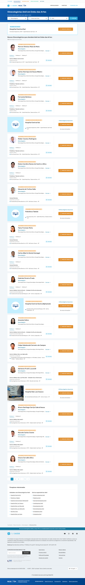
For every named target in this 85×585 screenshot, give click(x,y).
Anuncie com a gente (43, 558)
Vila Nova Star (14, 511)
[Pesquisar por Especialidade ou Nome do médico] (26, 18)
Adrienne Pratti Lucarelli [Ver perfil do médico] (27, 369)
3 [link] (18, 479)
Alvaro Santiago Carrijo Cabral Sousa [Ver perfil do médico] (31, 407)
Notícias (42, 1)
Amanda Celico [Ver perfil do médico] (23, 320)
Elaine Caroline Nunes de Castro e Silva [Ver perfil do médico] (32, 164)
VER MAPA (49, 60)
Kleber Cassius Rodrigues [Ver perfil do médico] (27, 139)
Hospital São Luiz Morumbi (15, 379)
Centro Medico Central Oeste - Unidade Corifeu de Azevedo (25, 290)
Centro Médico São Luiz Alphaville (19, 354)
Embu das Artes (33, 525)
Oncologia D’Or (58, 581)
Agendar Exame (25, 1)
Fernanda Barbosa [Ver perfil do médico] (24, 97)
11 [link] (24, 479)
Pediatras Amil (36, 498)
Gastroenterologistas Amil (39, 500)
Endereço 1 (12, 55)
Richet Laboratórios (73, 581)
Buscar (73, 18)
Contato (60, 558)
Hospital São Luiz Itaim (16, 514)
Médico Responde (34, 1)
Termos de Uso (62, 555)
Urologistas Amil (37, 514)
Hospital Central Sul (18, 29)
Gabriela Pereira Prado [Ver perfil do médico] (26, 278)
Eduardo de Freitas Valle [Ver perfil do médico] (27, 189)
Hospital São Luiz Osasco (14, 199)
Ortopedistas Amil (37, 511)
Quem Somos (42, 549)
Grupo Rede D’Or (49, 575)
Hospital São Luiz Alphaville (15, 355)
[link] (28, 479)
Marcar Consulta (17, 525)
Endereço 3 (24, 55)
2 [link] (15, 479)
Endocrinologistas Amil (39, 495)
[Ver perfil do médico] (13, 47)
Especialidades (54, 5)
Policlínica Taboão (13, 85)
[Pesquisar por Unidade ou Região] (46, 18)
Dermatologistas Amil (38, 508)
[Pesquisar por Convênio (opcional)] (67, 18)
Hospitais (64, 5)
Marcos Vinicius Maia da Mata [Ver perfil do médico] (28, 47)
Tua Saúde (9, 1)
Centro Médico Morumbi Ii (16, 419)
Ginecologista (25, 525)
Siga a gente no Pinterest (77, 533)
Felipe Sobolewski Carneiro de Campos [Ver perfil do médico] (32, 345)
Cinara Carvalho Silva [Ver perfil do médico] (25, 458)
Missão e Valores (62, 549)
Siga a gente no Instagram (68, 533)
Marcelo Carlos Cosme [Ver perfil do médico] (26, 433)
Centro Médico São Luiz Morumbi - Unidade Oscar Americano (26, 377)
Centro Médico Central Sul (17, 58)
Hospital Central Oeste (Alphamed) (16, 333)
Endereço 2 (18, 55)
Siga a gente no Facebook (73, 533)
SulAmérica (64, 581)
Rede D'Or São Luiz (49, 581)
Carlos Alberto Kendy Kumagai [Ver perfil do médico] (29, 253)
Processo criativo (42, 552)
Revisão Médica (62, 552)
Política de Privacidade (44, 555)
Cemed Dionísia (14, 198)
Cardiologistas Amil (38, 503)
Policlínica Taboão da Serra (17, 84)
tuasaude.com (74, 5)
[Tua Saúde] (13, 533)
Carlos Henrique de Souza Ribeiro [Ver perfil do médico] (30, 72)
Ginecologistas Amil (38, 506)
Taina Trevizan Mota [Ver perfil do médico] (25, 228)
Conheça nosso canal (64, 533)
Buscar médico (17, 1)
